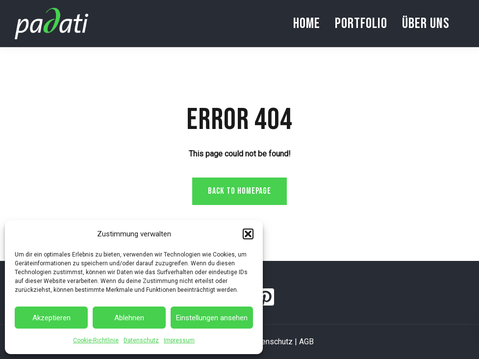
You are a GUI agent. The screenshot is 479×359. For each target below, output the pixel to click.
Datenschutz (141, 340)
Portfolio (361, 23)
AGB (306, 341)
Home (306, 23)
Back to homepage (239, 191)
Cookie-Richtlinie (96, 340)
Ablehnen (129, 317)
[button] (248, 234)
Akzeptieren (51, 317)
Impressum (179, 340)
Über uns (426, 23)
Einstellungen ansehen (212, 317)
